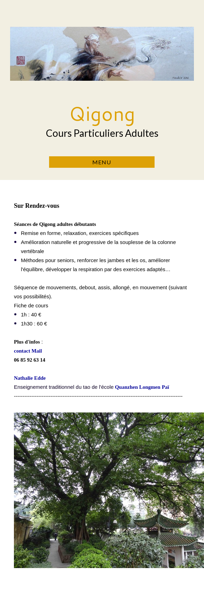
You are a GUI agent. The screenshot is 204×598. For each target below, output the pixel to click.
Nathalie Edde (30, 378)
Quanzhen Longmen (137, 387)
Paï (165, 387)
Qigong (102, 113)
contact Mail (28, 351)
